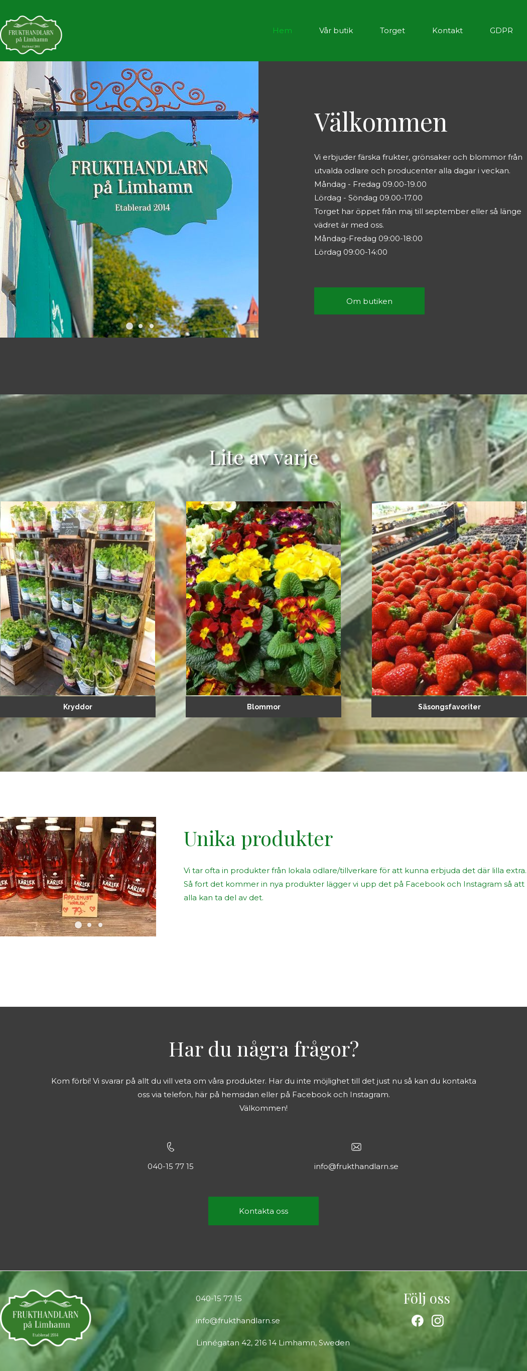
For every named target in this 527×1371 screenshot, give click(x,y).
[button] (129, 326)
